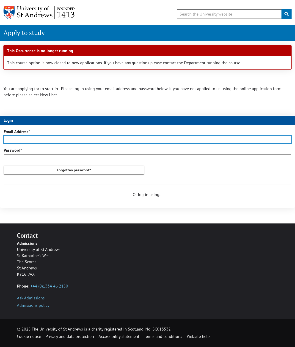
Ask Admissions (31, 298)
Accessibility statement (119, 336)
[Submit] (286, 14)
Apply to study (24, 32)
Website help (198, 336)
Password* (13, 150)
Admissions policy (33, 305)
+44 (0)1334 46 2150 (49, 286)
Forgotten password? (74, 170)
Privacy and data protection (70, 336)
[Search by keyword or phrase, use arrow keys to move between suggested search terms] (229, 14)
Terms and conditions (163, 336)
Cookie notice (29, 336)
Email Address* (17, 131)
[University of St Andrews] (40, 12)
